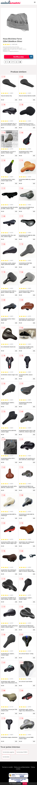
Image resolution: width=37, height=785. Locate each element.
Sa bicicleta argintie (8, 752)
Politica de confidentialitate (22, 767)
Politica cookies (16, 783)
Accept (25, 783)
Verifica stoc (23, 57)
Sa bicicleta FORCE (22, 752)
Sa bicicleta (6, 757)
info (16, 99)
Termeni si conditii (7, 767)
